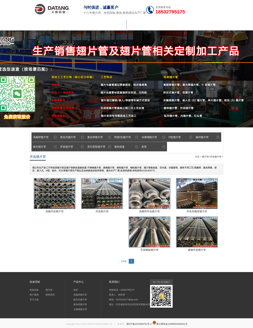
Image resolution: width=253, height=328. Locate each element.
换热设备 (111, 25)
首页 (43, 25)
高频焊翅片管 (41, 137)
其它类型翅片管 (96, 146)
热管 (88, 25)
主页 (197, 156)
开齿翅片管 (66, 146)
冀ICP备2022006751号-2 (139, 324)
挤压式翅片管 (68, 137)
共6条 (124, 261)
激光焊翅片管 (95, 137)
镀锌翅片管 (202, 137)
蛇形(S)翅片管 (122, 137)
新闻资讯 (156, 25)
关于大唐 (179, 25)
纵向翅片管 (39, 146)
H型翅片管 (175, 137)
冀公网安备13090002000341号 (171, 324)
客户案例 (34, 294)
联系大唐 (201, 25)
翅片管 (66, 25)
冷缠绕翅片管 (149, 137)
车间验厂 (134, 25)
